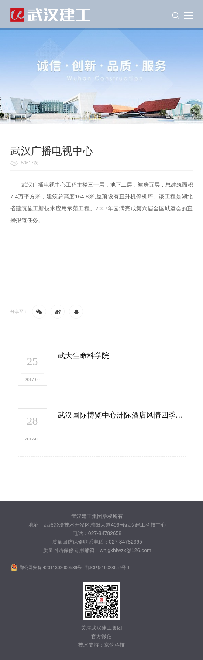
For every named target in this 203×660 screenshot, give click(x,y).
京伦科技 (114, 645)
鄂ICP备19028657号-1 (107, 567)
